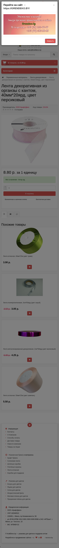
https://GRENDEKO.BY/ (16, 8)
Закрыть (50, 41)
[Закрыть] (54, 5)
